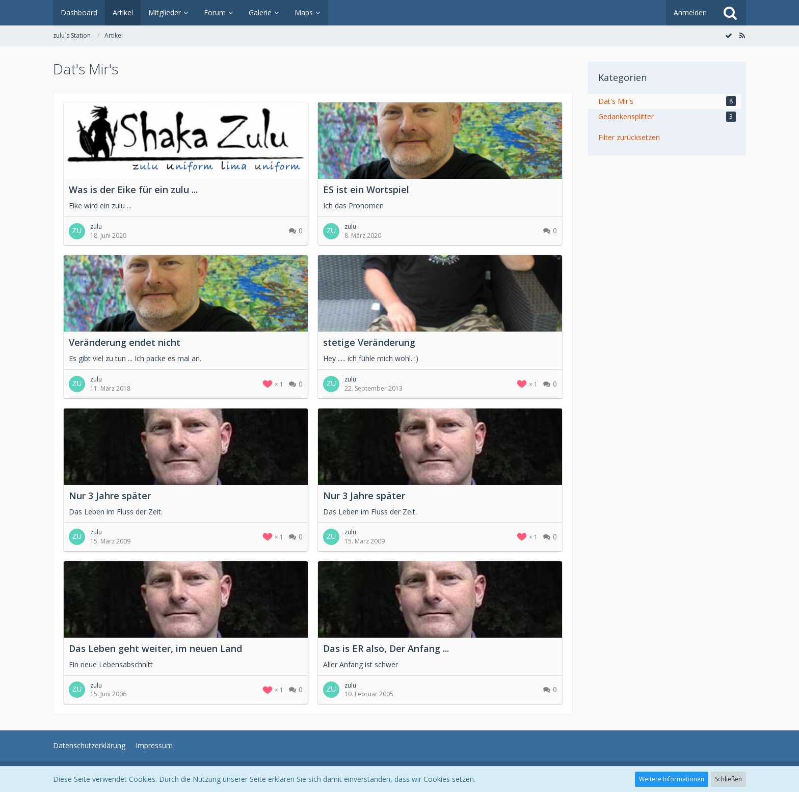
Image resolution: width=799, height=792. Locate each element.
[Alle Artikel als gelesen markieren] (729, 35)
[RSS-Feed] (742, 35)
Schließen (728, 779)
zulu (96, 226)
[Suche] (730, 12)
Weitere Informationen (671, 779)
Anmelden (690, 12)
